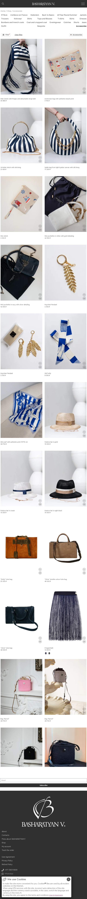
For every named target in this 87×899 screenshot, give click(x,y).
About (4, 831)
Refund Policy (7, 864)
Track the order (8, 850)
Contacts (5, 835)
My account (6, 846)
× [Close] (68, 879)
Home (3, 11)
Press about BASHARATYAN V (13, 839)
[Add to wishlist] (40, 88)
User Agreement (8, 857)
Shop (9, 11)
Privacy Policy (7, 861)
